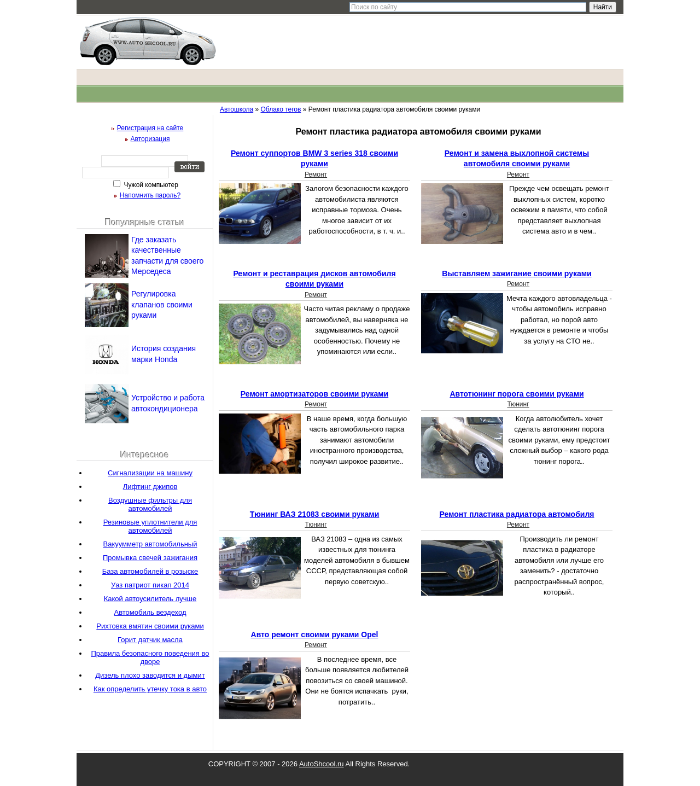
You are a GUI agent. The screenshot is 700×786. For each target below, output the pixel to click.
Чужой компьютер (150, 185)
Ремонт (316, 174)
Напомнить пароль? (150, 195)
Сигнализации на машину (150, 473)
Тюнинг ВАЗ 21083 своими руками (315, 514)
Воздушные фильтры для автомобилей (150, 504)
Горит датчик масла (150, 640)
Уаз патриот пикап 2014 (150, 585)
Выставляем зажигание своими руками (516, 273)
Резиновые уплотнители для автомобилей (150, 526)
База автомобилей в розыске (150, 571)
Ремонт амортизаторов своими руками (314, 393)
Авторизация (150, 139)
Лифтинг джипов (150, 486)
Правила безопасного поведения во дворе (150, 657)
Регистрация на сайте (150, 128)
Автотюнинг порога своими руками (517, 393)
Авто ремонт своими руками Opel (314, 634)
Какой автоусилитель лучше (150, 599)
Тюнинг (518, 404)
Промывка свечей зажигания (150, 558)
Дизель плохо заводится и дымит (150, 675)
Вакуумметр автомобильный (150, 544)
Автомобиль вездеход (150, 612)
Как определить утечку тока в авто (150, 689)
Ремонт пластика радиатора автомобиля (517, 514)
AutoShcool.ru (321, 764)
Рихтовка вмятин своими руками (149, 626)
